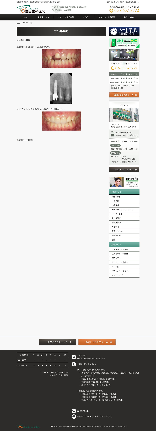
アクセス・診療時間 (120, 262)
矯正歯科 (115, 205)
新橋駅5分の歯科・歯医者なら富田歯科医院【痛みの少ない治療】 (39, 2)
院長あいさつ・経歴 (120, 254)
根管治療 (115, 201)
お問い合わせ (129, 17)
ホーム (25, 17)
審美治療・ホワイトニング (122, 210)
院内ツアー (116, 258)
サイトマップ (117, 275)
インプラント (117, 214)
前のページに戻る (26, 140)
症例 (113, 240)
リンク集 (115, 267)
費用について (117, 231)
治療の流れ (116, 197)
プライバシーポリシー (121, 271)
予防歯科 (115, 227)
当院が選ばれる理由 (120, 249)
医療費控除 (116, 235)
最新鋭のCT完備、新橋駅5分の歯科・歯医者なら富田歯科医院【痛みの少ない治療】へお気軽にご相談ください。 (90, 426)
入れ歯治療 (116, 218)
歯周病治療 (116, 223)
